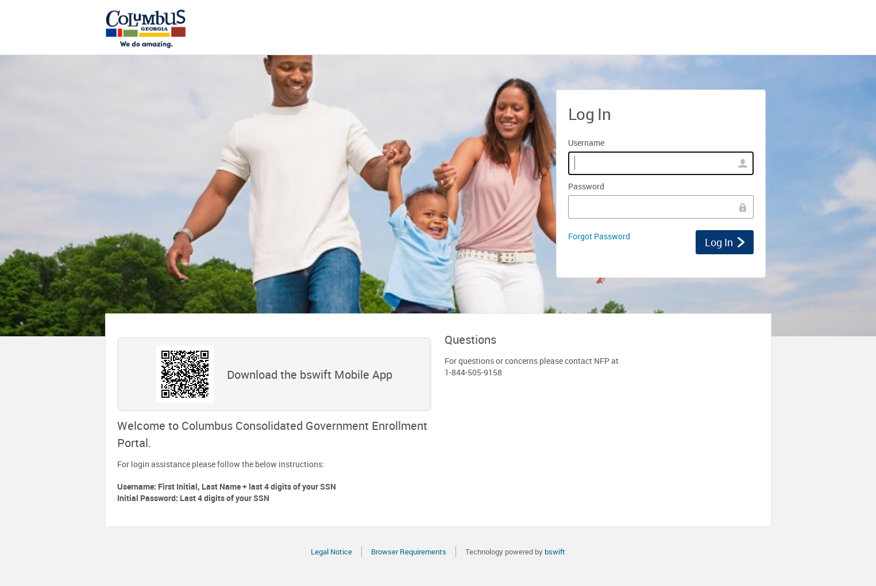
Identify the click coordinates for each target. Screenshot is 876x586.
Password (586, 186)
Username (586, 142)
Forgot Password (599, 236)
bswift (555, 551)
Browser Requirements (408, 551)
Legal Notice (331, 551)
